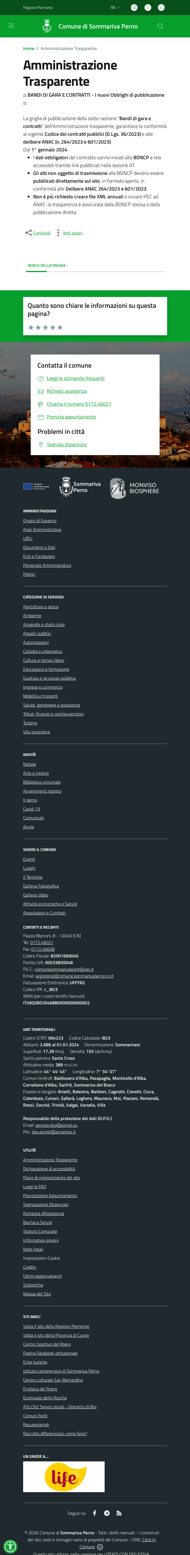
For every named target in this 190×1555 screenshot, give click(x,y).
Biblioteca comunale (42, 782)
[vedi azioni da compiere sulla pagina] (68, 232)
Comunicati (33, 817)
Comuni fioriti (35, 1415)
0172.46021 (42, 942)
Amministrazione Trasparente (50, 1159)
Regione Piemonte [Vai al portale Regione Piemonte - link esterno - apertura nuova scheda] (38, 7)
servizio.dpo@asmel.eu (56, 1125)
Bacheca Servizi (37, 1222)
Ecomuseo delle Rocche (45, 1397)
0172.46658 (43, 949)
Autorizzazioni (36, 642)
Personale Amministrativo (47, 565)
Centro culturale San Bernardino (53, 1379)
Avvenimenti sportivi (42, 791)
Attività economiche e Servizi (50, 903)
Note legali (33, 1249)
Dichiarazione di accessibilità (49, 1168)
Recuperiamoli (36, 1424)
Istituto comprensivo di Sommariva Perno (61, 1371)
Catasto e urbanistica (42, 651)
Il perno (30, 799)
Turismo (30, 722)
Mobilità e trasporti (40, 696)
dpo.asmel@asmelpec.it (54, 1131)
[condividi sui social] (37, 232)
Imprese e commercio (42, 687)
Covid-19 (31, 808)
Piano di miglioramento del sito (51, 1177)
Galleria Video (35, 894)
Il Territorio (32, 877)
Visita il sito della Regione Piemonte (56, 1326)
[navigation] (11, 25)
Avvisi (28, 826)
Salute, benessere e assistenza (51, 705)
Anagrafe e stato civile (44, 624)
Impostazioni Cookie (41, 1258)
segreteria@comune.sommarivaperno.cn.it (74, 976)
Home (28, 48)
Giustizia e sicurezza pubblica (49, 678)
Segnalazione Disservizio (45, 1204)
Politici (29, 574)
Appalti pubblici (37, 633)
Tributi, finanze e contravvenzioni (53, 713)
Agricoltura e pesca (40, 606)
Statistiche (33, 1284)
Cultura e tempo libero (43, 660)
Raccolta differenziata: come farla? (55, 1433)
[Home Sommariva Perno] (87, 26)
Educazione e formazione (46, 669)
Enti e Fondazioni (39, 556)
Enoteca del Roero (40, 1388)
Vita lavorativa (36, 731)
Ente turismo (35, 1362)
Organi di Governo (39, 520)
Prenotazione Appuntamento (50, 1195)
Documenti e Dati (39, 547)
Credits (29, 1267)
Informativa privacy (41, 1240)
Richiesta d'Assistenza (43, 1213)
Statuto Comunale (40, 1231)
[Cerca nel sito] (160, 26)
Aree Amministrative (42, 529)
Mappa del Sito (37, 1293)
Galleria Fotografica (41, 886)
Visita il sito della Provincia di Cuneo (56, 1335)
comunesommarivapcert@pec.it (64, 969)
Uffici (27, 538)
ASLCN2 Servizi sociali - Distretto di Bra (60, 1406)
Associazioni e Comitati (44, 912)
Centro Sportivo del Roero (47, 1344)
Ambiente (32, 615)
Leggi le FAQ (34, 1186)
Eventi (29, 859)
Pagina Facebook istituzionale (50, 1353)
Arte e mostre (36, 773)
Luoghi (29, 868)
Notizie (29, 764)
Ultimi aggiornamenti (42, 1276)
